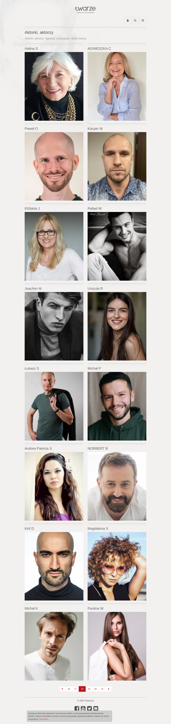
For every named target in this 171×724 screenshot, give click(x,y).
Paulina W (96, 608)
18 (82, 689)
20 (95, 689)
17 (75, 689)
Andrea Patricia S (38, 448)
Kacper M (95, 129)
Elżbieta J (32, 208)
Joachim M (33, 288)
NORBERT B (98, 448)
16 (68, 689)
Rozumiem (44, 719)
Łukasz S (32, 368)
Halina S (31, 48)
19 (89, 689)
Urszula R (95, 288)
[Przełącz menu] (142, 20)
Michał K (31, 608)
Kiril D (29, 528)
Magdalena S (98, 528)
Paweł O (31, 129)
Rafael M (95, 208)
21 (102, 689)
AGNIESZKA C (99, 48)
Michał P (94, 368)
